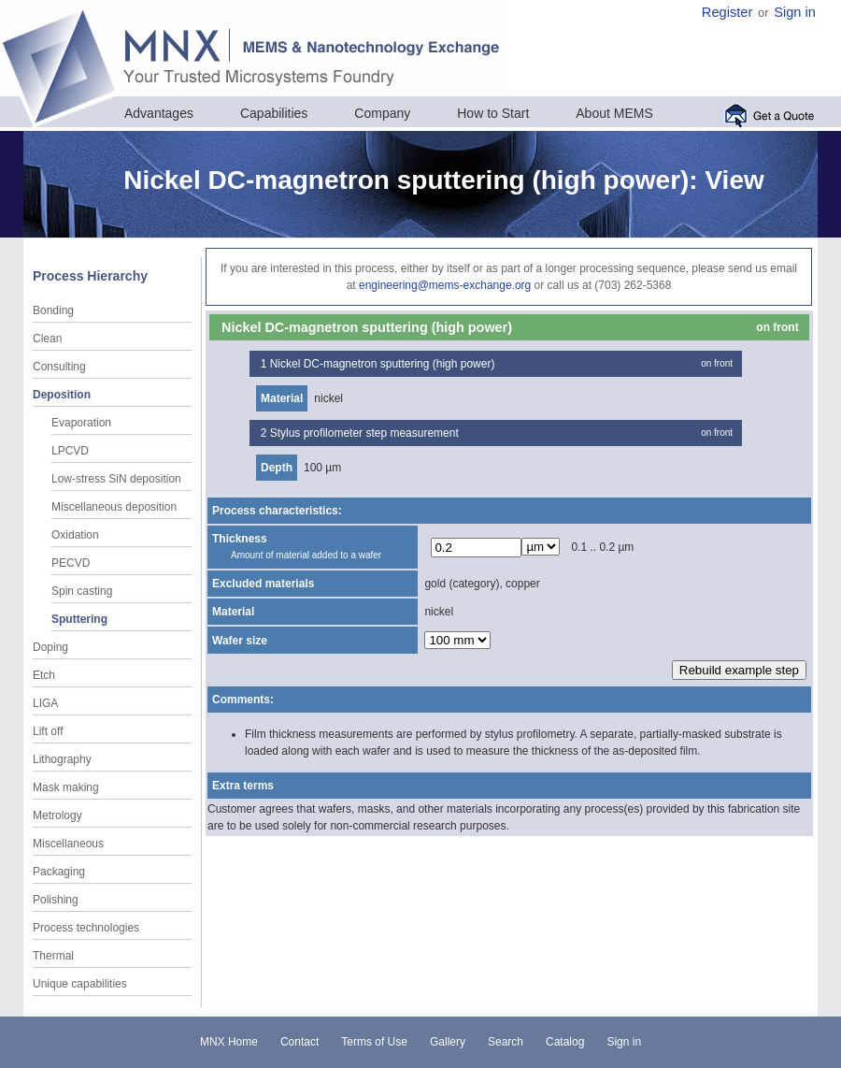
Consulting (59, 366)
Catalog (565, 1041)
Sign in (795, 12)
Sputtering (79, 619)
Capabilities (273, 113)
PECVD (70, 563)
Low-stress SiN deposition (116, 478)
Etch (44, 675)
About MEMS (614, 113)
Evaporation (81, 422)
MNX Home (229, 1041)
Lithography (62, 759)
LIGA (45, 703)
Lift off (48, 731)
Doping (50, 647)
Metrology (57, 815)
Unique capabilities (80, 983)
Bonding (53, 310)
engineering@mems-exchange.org (445, 285)
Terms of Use (374, 1041)
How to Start (493, 113)
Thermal (53, 955)
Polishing (55, 899)
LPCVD (70, 450)
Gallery (447, 1041)
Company (382, 113)
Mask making (66, 787)
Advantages (158, 113)
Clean (47, 338)
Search (505, 1041)
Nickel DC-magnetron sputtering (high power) (382, 363)
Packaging (59, 871)
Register (727, 12)
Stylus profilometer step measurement (364, 433)
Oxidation (75, 534)
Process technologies (86, 927)
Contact (299, 1041)
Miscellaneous (68, 843)
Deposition (62, 394)
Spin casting (81, 591)
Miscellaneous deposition (114, 506)
